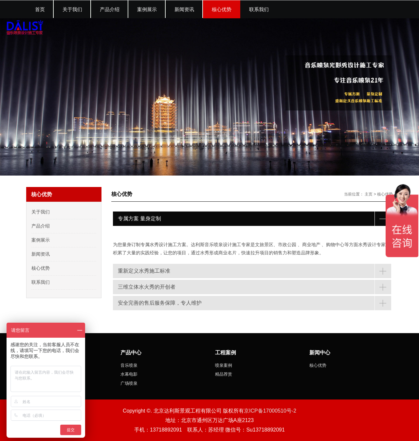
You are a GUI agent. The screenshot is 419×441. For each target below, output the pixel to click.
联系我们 (40, 282)
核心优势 (385, 194)
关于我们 (40, 211)
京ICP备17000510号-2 (270, 411)
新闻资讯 (40, 254)
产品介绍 (40, 226)
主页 (369, 194)
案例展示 (40, 240)
